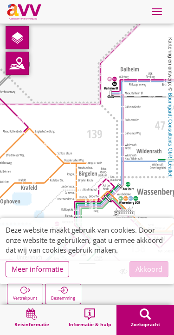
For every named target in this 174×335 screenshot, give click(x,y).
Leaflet (170, 168)
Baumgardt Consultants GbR (170, 125)
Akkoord (148, 269)
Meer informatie (37, 269)
